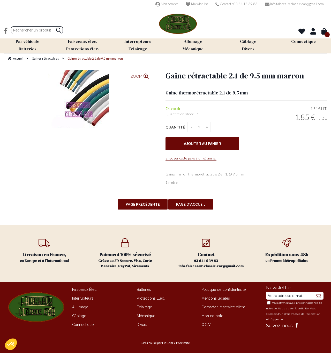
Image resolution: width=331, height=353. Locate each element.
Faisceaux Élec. (84, 289)
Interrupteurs (82, 298)
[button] (11, 344)
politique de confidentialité (291, 308)
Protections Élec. (151, 298)
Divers (142, 325)
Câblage (79, 316)
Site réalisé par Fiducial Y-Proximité (165, 343)
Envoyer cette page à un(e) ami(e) (191, 158)
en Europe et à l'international (44, 250)
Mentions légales (215, 298)
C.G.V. (206, 325)
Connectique (83, 325)
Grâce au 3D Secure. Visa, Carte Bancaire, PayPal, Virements (125, 253)
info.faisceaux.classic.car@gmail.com (294, 4)
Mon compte (166, 4)
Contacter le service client (223, 307)
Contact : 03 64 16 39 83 (236, 4)
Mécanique (146, 316)
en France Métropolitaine (286, 250)
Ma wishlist (197, 4)
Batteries (144, 289)
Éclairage (144, 307)
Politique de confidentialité (223, 289)
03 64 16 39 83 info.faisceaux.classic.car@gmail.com (211, 253)
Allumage (80, 307)
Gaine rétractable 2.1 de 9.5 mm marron (235, 75)
